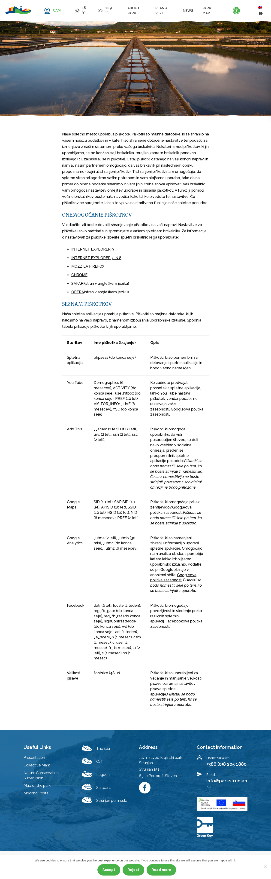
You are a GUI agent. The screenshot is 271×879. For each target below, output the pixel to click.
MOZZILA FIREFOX (87, 266)
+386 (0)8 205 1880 (226, 764)
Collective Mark (37, 765)
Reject (133, 870)
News (188, 11)
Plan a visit (161, 10)
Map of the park (37, 785)
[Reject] (265, 866)
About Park (133, 10)
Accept (108, 870)
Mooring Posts (36, 793)
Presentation (34, 757)
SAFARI (77, 283)
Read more (161, 870)
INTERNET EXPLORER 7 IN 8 (96, 258)
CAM (57, 10)
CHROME (79, 275)
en (261, 10)
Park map (206, 10)
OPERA (77, 292)
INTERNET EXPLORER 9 (92, 249)
